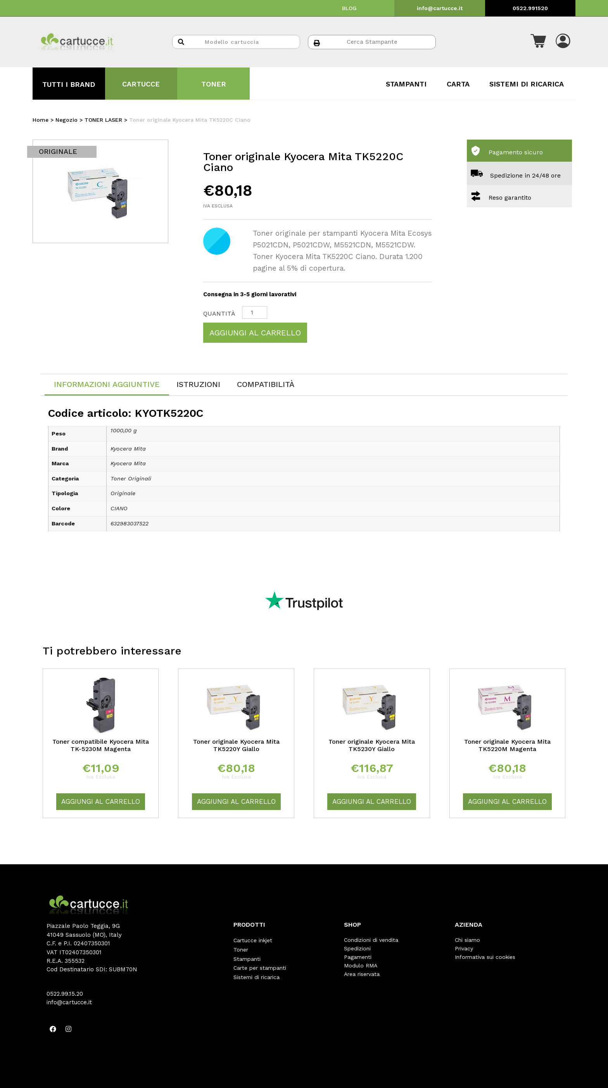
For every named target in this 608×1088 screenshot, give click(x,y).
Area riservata (362, 974)
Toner (240, 948)
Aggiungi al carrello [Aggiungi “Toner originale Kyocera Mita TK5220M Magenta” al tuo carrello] (507, 801)
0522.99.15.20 (65, 993)
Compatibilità (265, 384)
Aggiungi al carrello (255, 332)
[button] (538, 41)
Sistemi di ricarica (256, 974)
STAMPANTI (406, 84)
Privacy (464, 948)
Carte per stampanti (259, 965)
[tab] (107, 384)
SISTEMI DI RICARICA (526, 84)
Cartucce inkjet (252, 940)
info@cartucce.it (440, 8)
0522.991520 (530, 8)
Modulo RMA (360, 965)
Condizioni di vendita (371, 940)
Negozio (66, 120)
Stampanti (247, 957)
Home (40, 120)
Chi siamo (467, 940)
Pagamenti (357, 957)
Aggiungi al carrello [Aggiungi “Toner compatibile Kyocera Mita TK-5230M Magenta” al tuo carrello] (100, 801)
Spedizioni (357, 948)
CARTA (458, 84)
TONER (213, 84)
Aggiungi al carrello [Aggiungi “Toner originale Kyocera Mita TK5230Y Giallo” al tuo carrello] (371, 801)
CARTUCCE (141, 84)
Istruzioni (198, 384)
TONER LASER (103, 120)
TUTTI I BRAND (68, 84)
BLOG (349, 8)
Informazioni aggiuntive (107, 384)
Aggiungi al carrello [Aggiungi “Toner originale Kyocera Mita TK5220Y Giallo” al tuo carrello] (236, 801)
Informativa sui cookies (485, 957)
